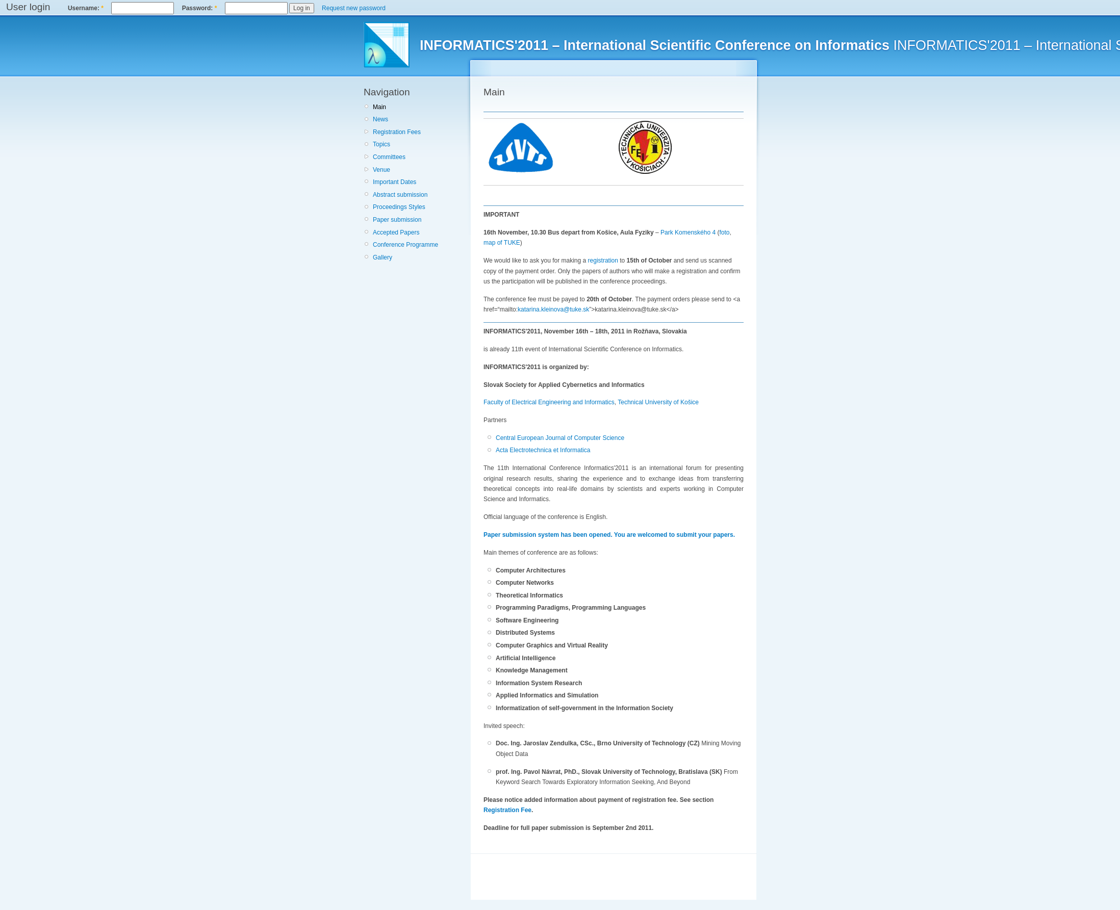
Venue (381, 169)
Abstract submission (400, 194)
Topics (381, 144)
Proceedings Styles (399, 207)
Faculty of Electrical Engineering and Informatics (549, 402)
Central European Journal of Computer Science (560, 437)
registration (603, 260)
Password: (199, 8)
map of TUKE (501, 242)
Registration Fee (507, 810)
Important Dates (394, 182)
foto (724, 232)
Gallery (382, 257)
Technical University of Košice (658, 402)
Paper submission (397, 219)
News (380, 119)
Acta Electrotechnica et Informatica (543, 450)
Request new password (354, 8)
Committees (389, 157)
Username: (86, 8)
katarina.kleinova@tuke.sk (553, 309)
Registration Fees (397, 132)
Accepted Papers (396, 232)
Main (379, 107)
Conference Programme (405, 244)
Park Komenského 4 (688, 232)
